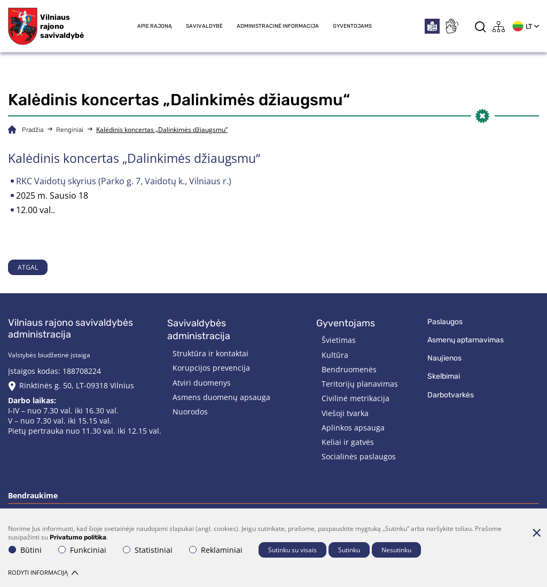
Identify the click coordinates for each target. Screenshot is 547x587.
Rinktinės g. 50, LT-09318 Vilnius (76, 385)
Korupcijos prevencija (211, 368)
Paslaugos (445, 321)
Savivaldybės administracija (198, 329)
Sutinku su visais (292, 549)
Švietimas (339, 340)
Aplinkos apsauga (353, 427)
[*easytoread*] (432, 26)
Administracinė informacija (278, 26)
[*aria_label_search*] (480, 26)
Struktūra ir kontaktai (210, 353)
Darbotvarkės (450, 395)
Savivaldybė (204, 26)
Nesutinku (396, 549)
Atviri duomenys (202, 383)
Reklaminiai (216, 550)
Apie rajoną (154, 26)
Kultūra (335, 355)
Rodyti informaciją (43, 572)
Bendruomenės (349, 369)
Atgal (28, 267)
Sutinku (349, 549)
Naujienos (444, 358)
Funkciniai (82, 550)
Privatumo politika (78, 537)
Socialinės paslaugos (359, 456)
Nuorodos (190, 411)
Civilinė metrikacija (355, 398)
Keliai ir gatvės (348, 442)
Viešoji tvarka (345, 413)
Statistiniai (148, 550)
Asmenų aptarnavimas (465, 340)
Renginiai (69, 130)
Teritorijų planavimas (360, 384)
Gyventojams (352, 26)
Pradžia (32, 130)
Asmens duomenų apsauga (221, 397)
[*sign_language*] (451, 26)
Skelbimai (443, 376)
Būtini (25, 550)
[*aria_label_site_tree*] (499, 26)
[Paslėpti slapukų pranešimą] (536, 533)
